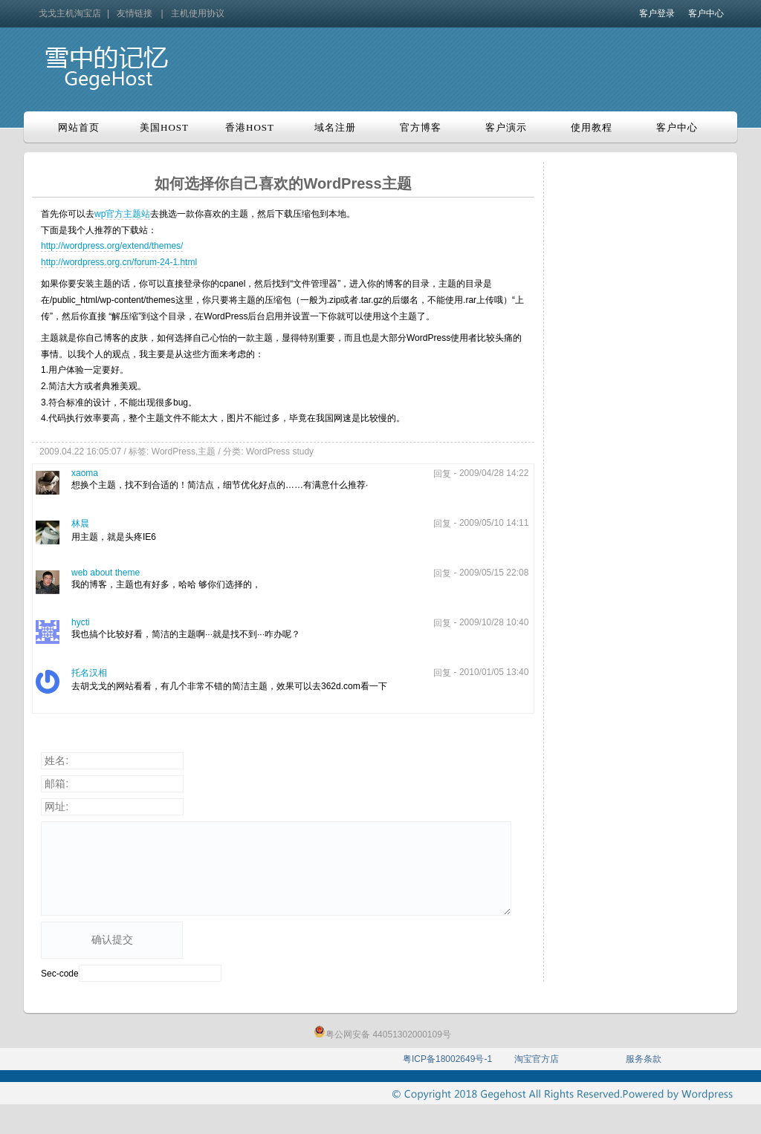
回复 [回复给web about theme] (442, 573)
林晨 (80, 523)
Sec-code (60, 973)
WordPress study (280, 451)
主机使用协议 (197, 13)
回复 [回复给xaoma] (442, 474)
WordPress (173, 451)
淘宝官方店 (536, 1059)
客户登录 (657, 13)
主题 (207, 451)
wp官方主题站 (122, 214)
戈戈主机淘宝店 (70, 13)
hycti (80, 622)
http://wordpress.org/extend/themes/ (112, 246)
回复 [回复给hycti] (442, 623)
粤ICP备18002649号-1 (447, 1059)
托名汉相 (89, 673)
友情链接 (134, 13)
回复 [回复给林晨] (442, 523)
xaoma (84, 473)
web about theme (105, 572)
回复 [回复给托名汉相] (442, 673)
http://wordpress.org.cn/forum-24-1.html (119, 262)
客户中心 (706, 13)
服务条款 (643, 1059)
